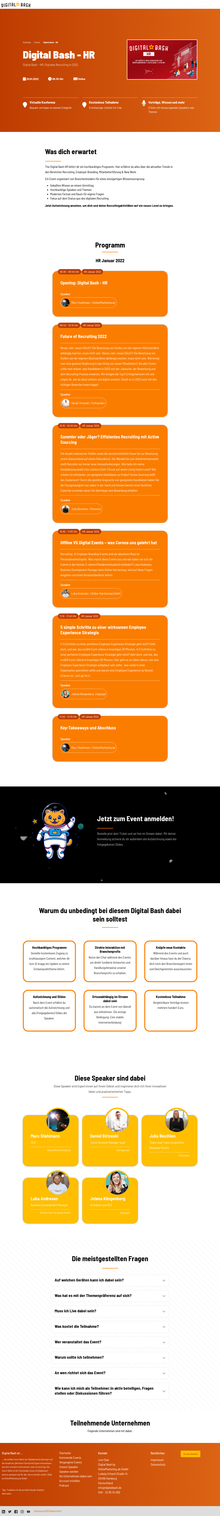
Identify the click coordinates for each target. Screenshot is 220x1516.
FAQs (172, 4)
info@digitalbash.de (109, 1487)
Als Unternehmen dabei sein (75, 1476)
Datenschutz (158, 1464)
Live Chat (103, 1460)
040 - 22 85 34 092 (109, 1492)
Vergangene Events (70, 1462)
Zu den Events (190, 1453)
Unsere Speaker (68, 1467)
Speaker (162, 4)
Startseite (114, 4)
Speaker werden (68, 1471)
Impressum (157, 1460)
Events (126, 4)
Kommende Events (70, 1457)
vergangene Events (144, 4)
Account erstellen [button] (69, 1481)
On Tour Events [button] (186, 4)
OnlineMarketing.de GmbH (15, 1478)
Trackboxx (11, 1490)
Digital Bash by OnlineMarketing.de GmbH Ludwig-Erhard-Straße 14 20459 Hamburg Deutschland (113, 1474)
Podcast (64, 1485)
